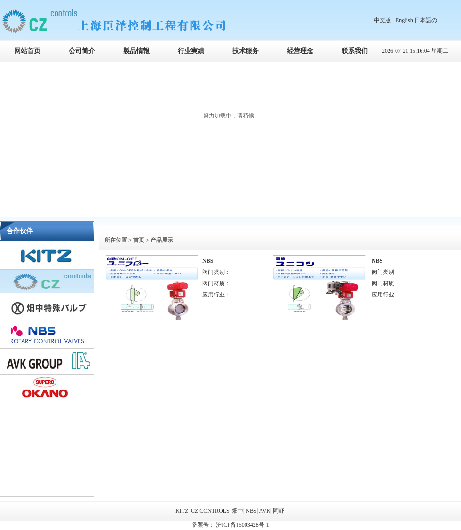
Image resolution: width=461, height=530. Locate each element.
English (404, 20)
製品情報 (136, 51)
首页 (138, 240)
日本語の (425, 20)
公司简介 (82, 51)
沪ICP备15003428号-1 (242, 525)
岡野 (278, 510)
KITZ (181, 510)
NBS (207, 260)
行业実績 (191, 51)
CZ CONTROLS (210, 510)
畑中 (237, 510)
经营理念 (300, 51)
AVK (264, 510)
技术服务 (245, 51)
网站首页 (27, 51)
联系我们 (355, 51)
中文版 (382, 20)
